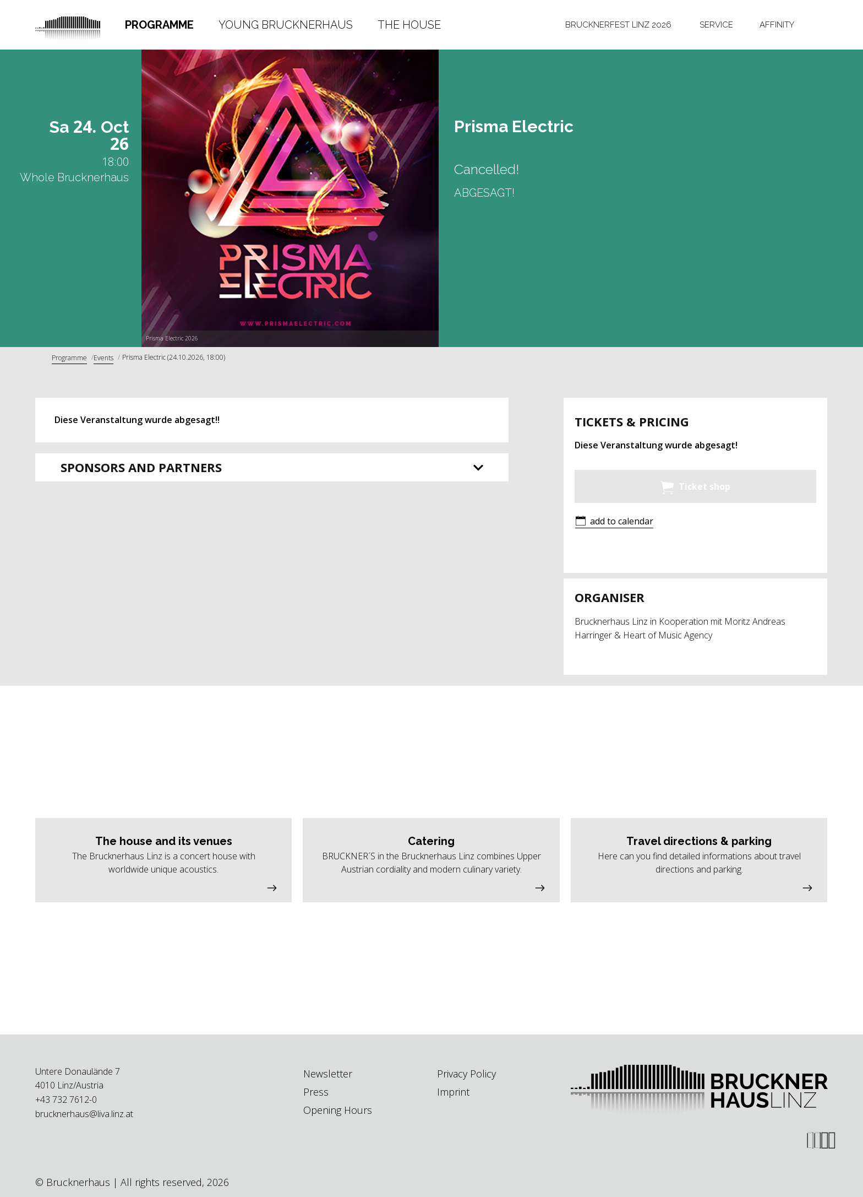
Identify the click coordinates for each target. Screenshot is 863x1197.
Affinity (777, 25)
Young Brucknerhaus (286, 24)
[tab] (159, 25)
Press (316, 1091)
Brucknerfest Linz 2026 (618, 25)
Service (716, 25)
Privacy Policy (466, 1073)
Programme (159, 24)
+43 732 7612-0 (66, 1099)
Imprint (453, 1091)
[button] (614, 521)
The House (409, 24)
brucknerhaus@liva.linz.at (84, 1114)
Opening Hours (337, 1110)
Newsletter (327, 1073)
